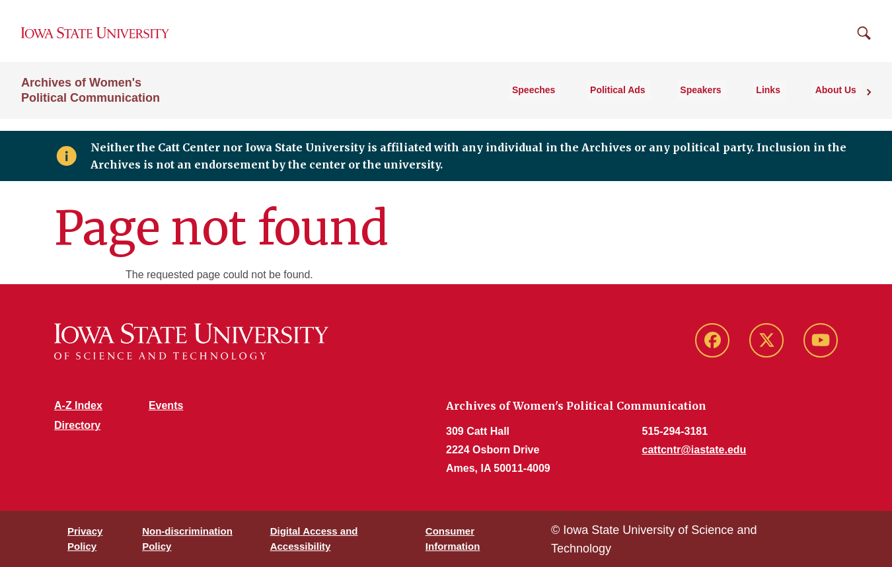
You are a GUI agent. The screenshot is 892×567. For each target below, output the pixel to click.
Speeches (572, 101)
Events (166, 405)
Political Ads (648, 101)
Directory (77, 425)
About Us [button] (841, 101)
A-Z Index (78, 405)
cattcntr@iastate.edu (694, 449)
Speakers (722, 101)
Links (782, 101)
